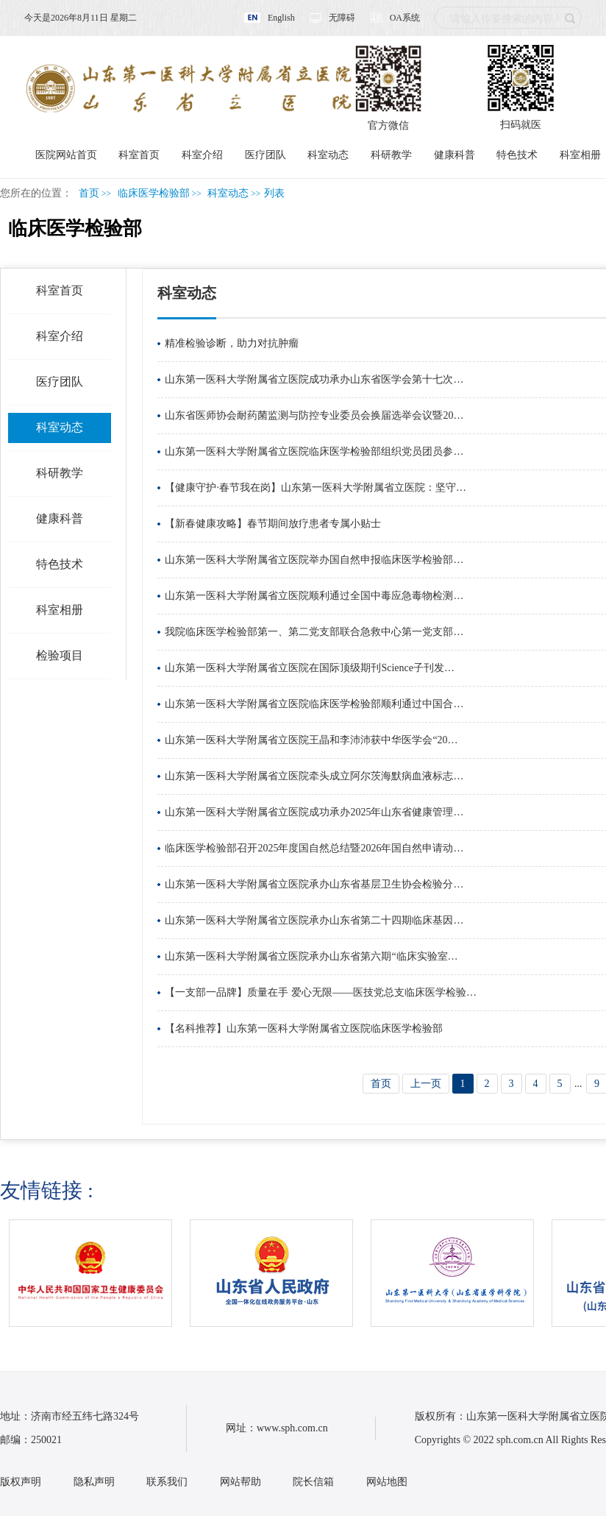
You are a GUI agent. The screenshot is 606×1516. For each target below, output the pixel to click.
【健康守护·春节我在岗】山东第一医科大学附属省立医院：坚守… (315, 487)
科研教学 (391, 154)
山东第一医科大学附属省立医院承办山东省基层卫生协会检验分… (314, 884)
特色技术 (517, 154)
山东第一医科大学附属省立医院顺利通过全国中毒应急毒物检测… (314, 595)
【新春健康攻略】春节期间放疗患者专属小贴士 (273, 523)
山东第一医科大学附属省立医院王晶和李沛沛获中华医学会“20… (311, 739)
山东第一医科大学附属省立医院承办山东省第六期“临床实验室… (311, 956)
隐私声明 (94, 1481)
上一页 (425, 1083)
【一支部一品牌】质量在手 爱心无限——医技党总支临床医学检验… (321, 992)
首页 (89, 193)
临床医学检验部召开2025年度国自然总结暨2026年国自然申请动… (314, 848)
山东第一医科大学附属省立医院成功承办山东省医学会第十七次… (314, 379)
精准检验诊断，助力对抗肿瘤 (232, 343)
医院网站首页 (66, 154)
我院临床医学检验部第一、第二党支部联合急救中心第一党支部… (314, 631)
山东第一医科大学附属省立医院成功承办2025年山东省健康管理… (314, 812)
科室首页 (139, 154)
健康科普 (454, 154)
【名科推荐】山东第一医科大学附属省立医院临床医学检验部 (304, 1028)
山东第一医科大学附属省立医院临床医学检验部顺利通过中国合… (314, 703)
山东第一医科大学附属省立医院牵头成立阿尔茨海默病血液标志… (314, 776)
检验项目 (59, 655)
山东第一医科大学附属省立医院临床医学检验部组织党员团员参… (314, 451)
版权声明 (20, 1481)
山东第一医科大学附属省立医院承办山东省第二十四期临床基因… (314, 920)
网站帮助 (240, 1481)
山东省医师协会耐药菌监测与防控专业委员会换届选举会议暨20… (314, 415)
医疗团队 (265, 154)
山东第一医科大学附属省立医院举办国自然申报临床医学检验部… (314, 559)
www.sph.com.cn (292, 1428)
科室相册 (580, 154)
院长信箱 (313, 1481)
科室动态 (328, 154)
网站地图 (386, 1481)
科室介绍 (202, 154)
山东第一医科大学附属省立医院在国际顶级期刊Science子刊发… (309, 667)
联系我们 (167, 1481)
